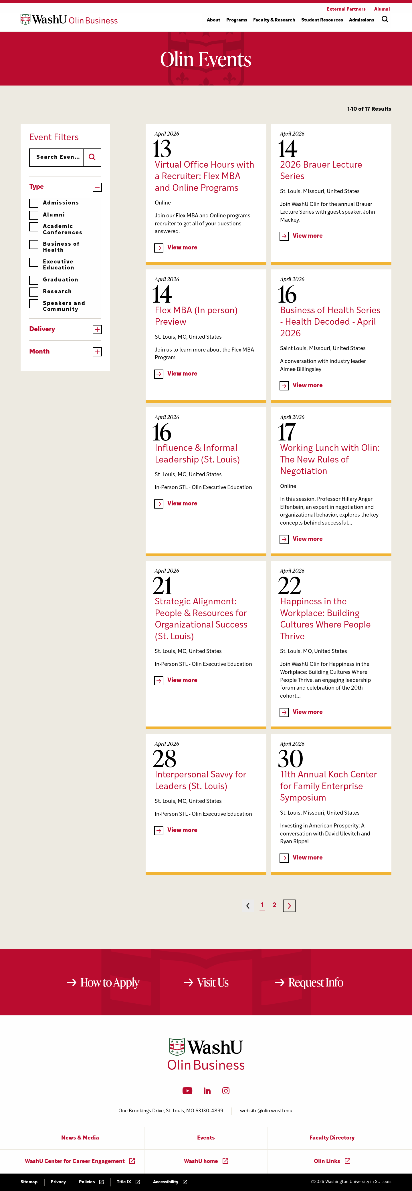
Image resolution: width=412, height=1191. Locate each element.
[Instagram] (225, 1092)
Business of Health (54, 247)
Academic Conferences (56, 229)
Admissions (54, 203)
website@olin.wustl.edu (266, 1111)
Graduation (54, 280)
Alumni (47, 215)
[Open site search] (385, 19)
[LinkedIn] (207, 1092)
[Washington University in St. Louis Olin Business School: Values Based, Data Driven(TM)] (206, 1068)
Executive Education (52, 265)
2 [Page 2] (274, 905)
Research (50, 292)
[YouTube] (188, 1092)
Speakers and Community (57, 306)
